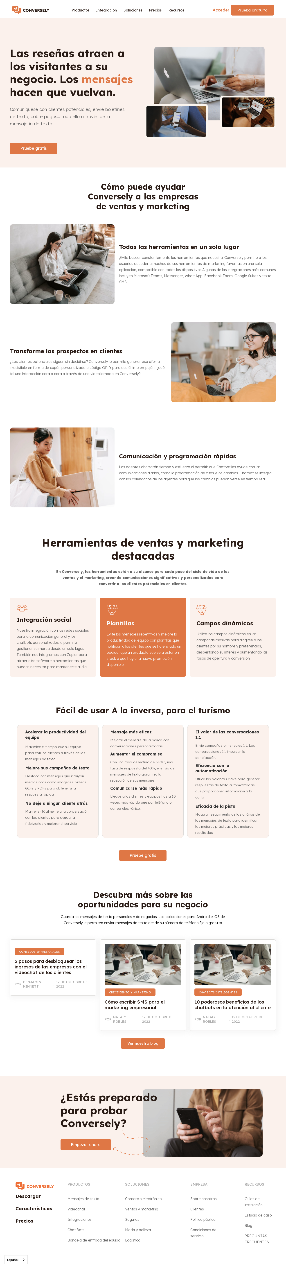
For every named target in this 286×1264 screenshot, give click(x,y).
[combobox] (16, 1259)
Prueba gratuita (252, 10)
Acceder (221, 10)
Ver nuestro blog (142, 1043)
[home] (33, 10)
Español (12, 1260)
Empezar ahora (86, 1144)
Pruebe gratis (33, 148)
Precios (155, 10)
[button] (80, 10)
